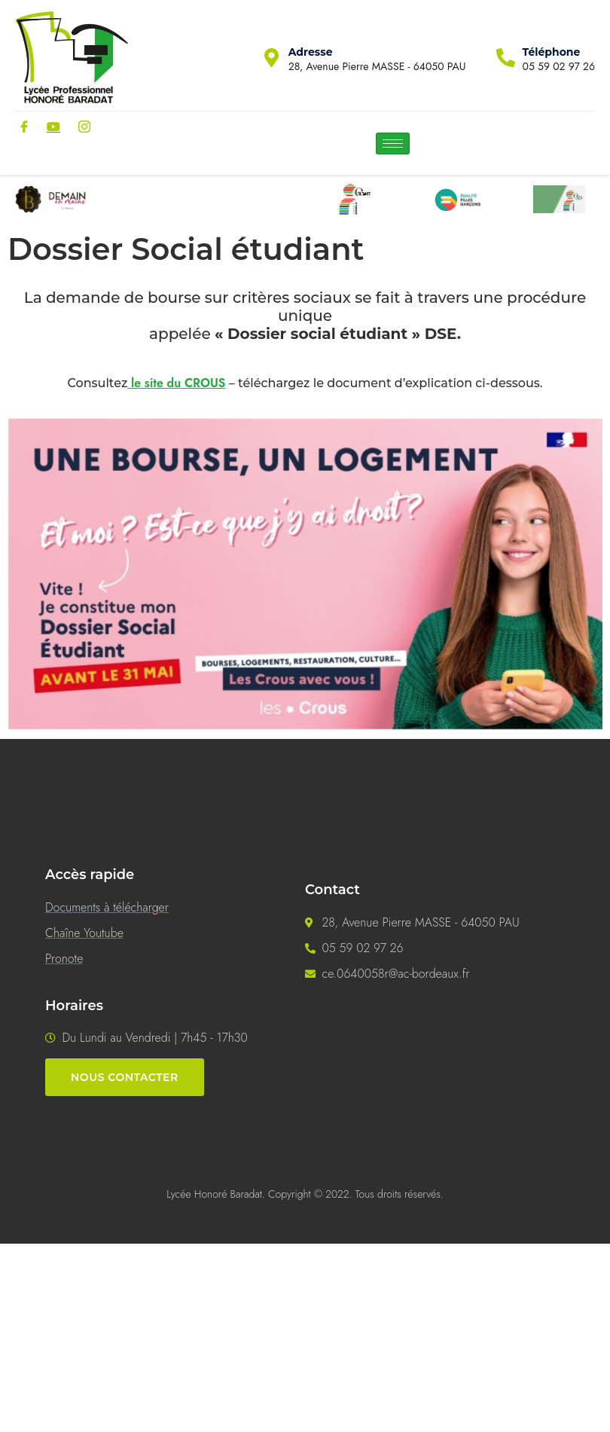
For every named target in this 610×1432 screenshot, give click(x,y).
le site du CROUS (176, 383)
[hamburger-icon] (393, 143)
